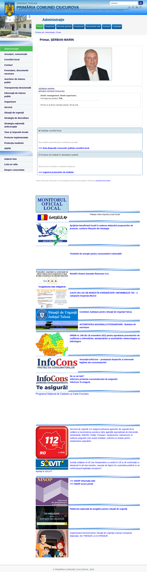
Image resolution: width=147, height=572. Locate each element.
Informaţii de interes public (15, 94)
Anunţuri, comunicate (15, 54)
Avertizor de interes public (14, 80)
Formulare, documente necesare (16, 72)
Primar (40, 26)
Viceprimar (49, 26)
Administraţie (11, 48)
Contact (8, 65)
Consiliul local (11, 59)
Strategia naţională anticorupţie (14, 125)
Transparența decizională (17, 87)
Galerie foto (10, 159)
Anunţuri (106, 26)
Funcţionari (79, 26)
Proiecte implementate (16, 137)
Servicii (8, 107)
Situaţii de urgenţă (14, 112)
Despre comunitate (14, 170)
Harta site (40, 32)
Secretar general (64, 26)
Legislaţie (117, 26)
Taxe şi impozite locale (16, 132)
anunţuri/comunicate (103, 181)
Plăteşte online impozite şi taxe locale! (105, 214)
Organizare (10, 101)
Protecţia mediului (14, 143)
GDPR (7, 148)
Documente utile (93, 26)
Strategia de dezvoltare (16, 118)
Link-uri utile (11, 164)
